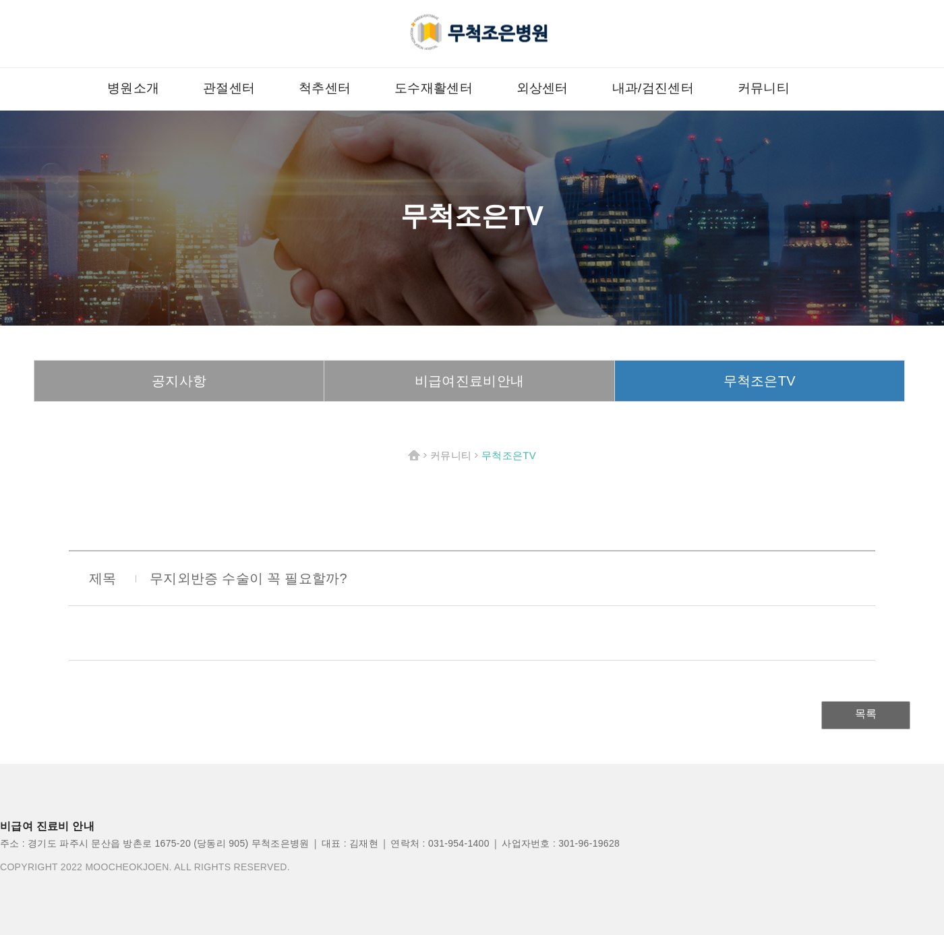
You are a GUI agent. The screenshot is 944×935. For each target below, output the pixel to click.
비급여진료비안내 (469, 380)
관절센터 (229, 88)
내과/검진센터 (653, 88)
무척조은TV (760, 380)
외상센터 (542, 88)
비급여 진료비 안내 (47, 826)
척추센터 (325, 88)
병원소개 (133, 88)
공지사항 (179, 380)
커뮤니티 (764, 88)
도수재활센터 (433, 88)
